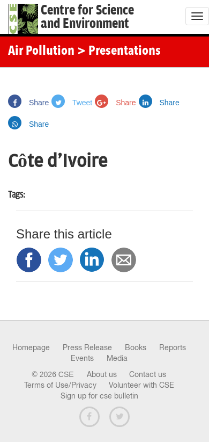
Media (117, 358)
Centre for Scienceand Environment (87, 17)
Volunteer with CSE (141, 385)
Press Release (87, 347)
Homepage (31, 347)
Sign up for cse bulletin (99, 396)
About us (102, 374)
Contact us (147, 374)
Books (135, 347)
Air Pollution (41, 51)
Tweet (71, 102)
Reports (172, 347)
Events (82, 358)
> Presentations (119, 51)
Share (28, 102)
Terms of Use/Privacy (60, 385)
